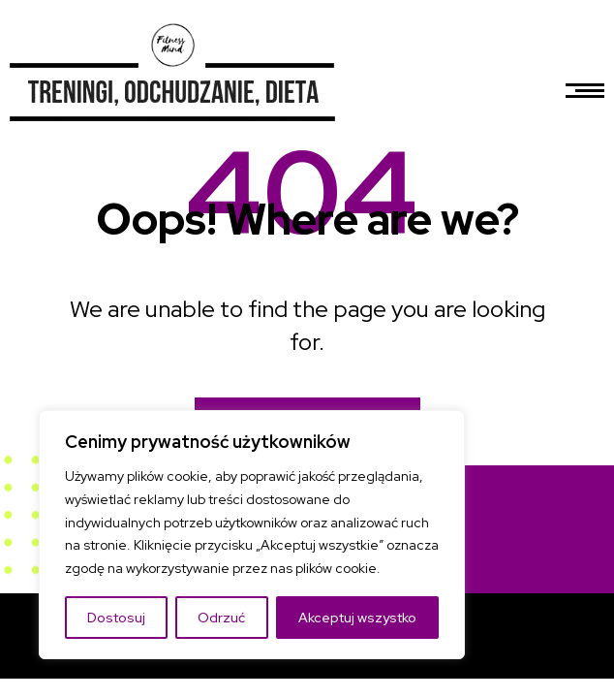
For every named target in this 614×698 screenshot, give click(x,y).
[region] (252, 534)
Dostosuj (116, 617)
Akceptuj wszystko (357, 617)
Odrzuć (221, 617)
